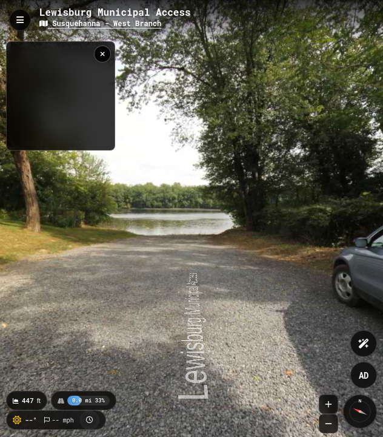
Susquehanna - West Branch (100, 23)
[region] (61, 96)
